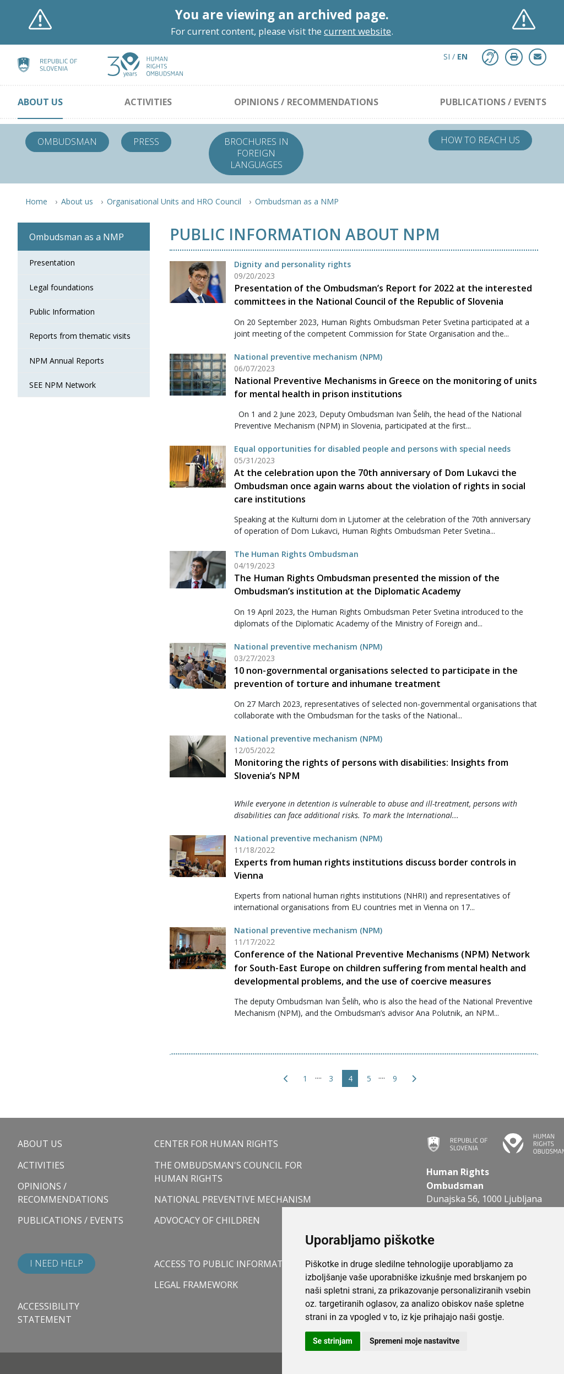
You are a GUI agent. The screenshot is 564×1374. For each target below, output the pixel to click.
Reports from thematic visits (80, 336)
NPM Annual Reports (66, 360)
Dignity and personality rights (292, 264)
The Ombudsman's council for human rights (228, 1171)
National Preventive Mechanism (232, 1199)
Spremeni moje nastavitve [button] (414, 1341)
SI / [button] (455, 56)
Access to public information (227, 1264)
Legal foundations (61, 287)
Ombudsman (67, 142)
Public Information (62, 311)
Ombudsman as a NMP (297, 201)
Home (36, 201)
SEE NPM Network (62, 385)
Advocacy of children (207, 1220)
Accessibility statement (48, 1313)
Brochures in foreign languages (256, 153)
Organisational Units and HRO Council (174, 201)
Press (146, 142)
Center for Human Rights (216, 1144)
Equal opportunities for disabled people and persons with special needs (372, 448)
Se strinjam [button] (332, 1341)
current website (357, 31)
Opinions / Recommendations (306, 102)
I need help (56, 1263)
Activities (148, 102)
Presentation (52, 262)
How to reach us (480, 140)
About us (40, 102)
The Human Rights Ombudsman (296, 554)
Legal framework (196, 1285)
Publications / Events (493, 102)
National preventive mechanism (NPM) (308, 356)
